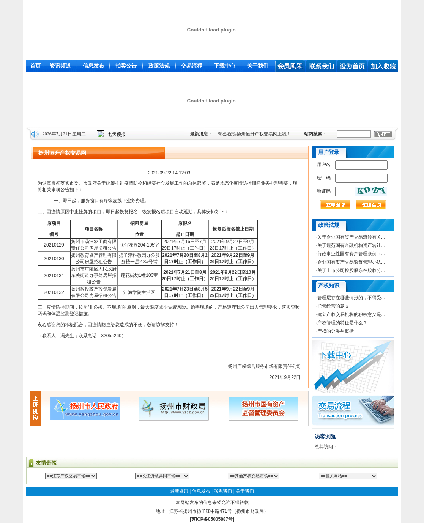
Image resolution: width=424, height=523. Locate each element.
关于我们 (257, 66)
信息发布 (93, 66)
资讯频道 (60, 66)
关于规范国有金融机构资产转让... (351, 245)
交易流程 (191, 66)
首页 (35, 66)
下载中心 (224, 66)
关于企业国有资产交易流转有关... (351, 237)
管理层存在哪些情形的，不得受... (351, 297)
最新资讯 (179, 491)
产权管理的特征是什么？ (342, 322)
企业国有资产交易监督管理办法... (351, 262)
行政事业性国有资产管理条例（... (351, 253)
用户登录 (328, 152)
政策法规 (159, 66)
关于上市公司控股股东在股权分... (351, 270)
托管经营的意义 (333, 306)
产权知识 (328, 286)
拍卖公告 (126, 66)
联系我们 (223, 491)
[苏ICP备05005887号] (212, 519)
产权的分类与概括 (335, 331)
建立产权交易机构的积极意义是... (351, 314)
